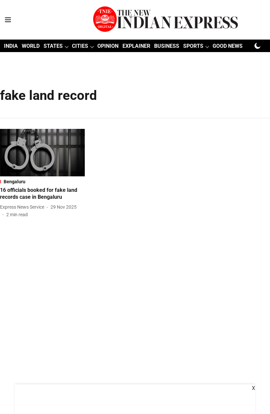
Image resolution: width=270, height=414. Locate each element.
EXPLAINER (136, 46)
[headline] (42, 194)
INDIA (11, 46)
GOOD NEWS (228, 46)
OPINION (107, 46)
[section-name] (42, 181)
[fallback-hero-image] (42, 152)
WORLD (31, 46)
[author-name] (23, 207)
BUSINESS (166, 46)
